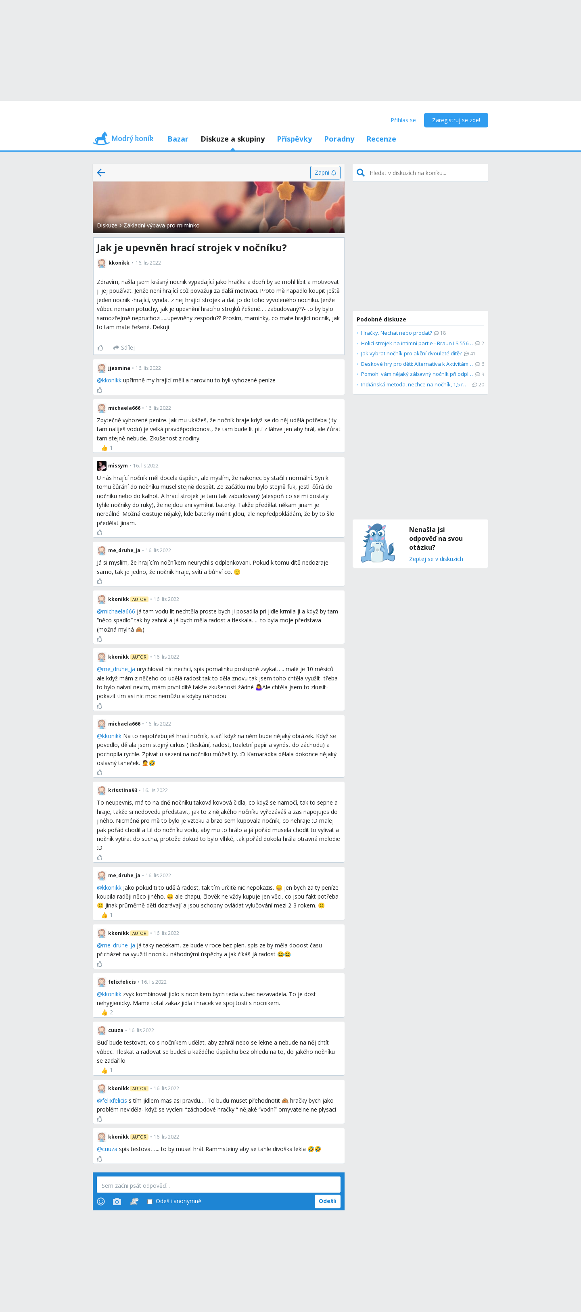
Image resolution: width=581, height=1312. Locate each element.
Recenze (381, 139)
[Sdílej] (124, 348)
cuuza (109, 1149)
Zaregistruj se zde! (456, 120)
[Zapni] (325, 172)
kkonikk (111, 380)
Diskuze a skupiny (233, 139)
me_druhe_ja (118, 669)
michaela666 (118, 611)
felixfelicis (114, 1100)
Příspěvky (294, 139)
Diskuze (107, 225)
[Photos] (117, 1201)
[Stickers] (134, 1201)
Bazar (177, 139)
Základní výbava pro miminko (161, 225)
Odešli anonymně (174, 1201)
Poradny (339, 139)
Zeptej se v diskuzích (436, 559)
